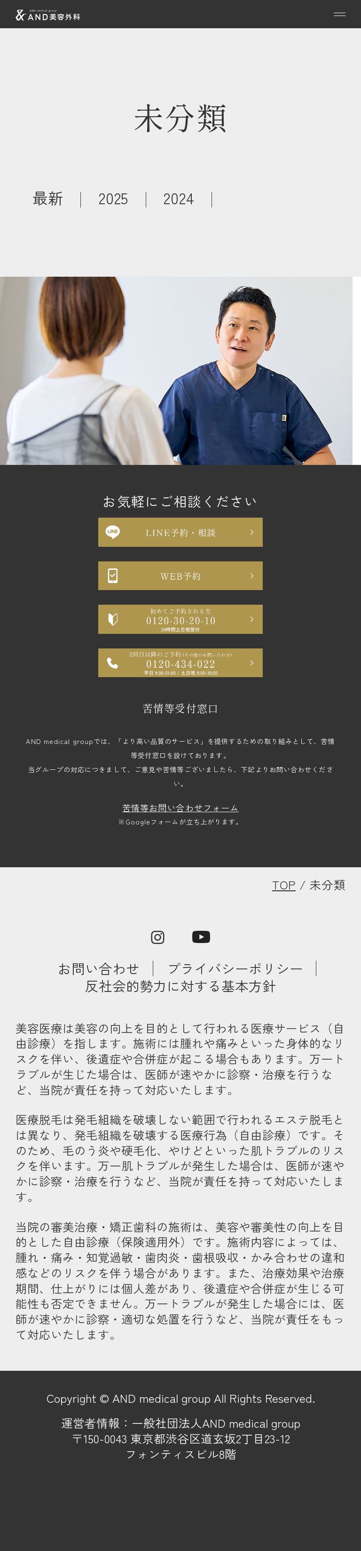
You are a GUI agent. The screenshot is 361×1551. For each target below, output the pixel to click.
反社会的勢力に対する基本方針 (180, 985)
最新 (48, 197)
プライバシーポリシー (235, 968)
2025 (113, 197)
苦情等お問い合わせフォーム (180, 807)
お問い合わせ (99, 968)
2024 (179, 197)
